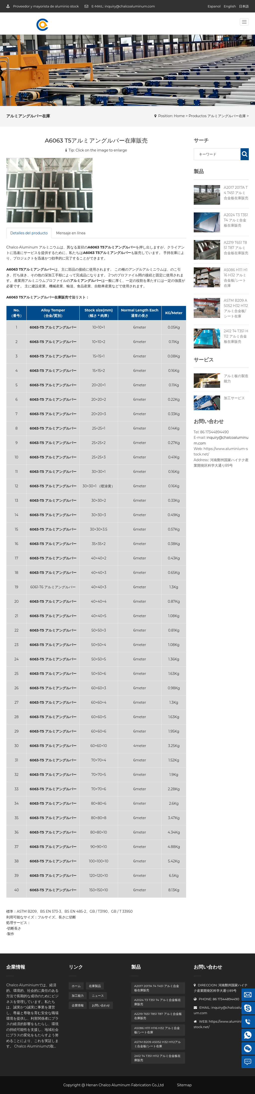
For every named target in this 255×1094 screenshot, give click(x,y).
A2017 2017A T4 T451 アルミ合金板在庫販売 (236, 192)
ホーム (76, 986)
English (230, 6)
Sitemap (184, 1085)
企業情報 (78, 1005)
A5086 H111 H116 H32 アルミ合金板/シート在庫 (157, 1030)
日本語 (244, 6)
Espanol (214, 6)
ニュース (98, 995)
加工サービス (234, 398)
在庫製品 (95, 986)
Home (179, 116)
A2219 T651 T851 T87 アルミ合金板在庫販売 (236, 247)
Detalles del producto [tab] (29, 233)
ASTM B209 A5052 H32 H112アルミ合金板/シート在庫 (157, 1044)
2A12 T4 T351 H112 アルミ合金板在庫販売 (236, 336)
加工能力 (78, 995)
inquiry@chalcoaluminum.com (130, 6)
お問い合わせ (101, 1005)
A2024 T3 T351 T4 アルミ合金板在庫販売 (236, 220)
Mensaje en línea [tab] (70, 233)
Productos (197, 116)
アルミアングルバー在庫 (226, 116)
